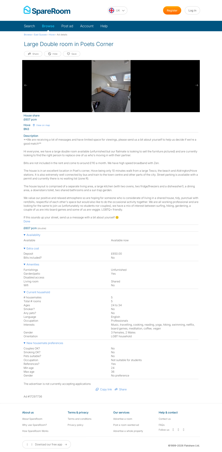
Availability (33, 235)
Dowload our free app (46, 444)
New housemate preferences (45, 343)
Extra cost (33, 248)
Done (27, 221)
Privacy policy (75, 424)
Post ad (67, 26)
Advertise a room (122, 418)
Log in (192, 10)
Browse (48, 26)
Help (104, 26)
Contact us (165, 418)
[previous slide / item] (25, 85)
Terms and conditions (79, 418)
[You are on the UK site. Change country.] (117, 10)
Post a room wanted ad (126, 424)
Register (172, 10)
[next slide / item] (196, 85)
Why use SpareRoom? (34, 424)
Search (29, 26)
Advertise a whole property (128, 430)
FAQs (162, 424)
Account (86, 26)
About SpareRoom (32, 418)
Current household (38, 292)
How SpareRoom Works (35, 430)
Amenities (33, 264)
